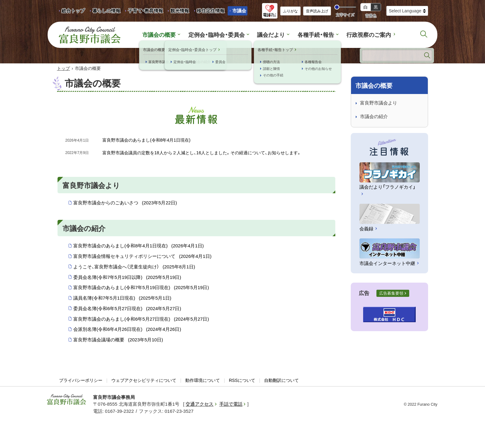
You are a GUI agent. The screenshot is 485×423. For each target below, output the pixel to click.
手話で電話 (230, 404)
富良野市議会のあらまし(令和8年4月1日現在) (138, 246)
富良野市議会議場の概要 (118, 340)
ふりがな (290, 11)
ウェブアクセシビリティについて (143, 380)
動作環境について (202, 380)
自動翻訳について (281, 380)
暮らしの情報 (106, 10)
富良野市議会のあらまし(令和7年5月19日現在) (141, 288)
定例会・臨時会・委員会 (218, 35)
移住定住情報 (208, 11)
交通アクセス (199, 404)
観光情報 (177, 11)
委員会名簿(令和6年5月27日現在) (127, 309)
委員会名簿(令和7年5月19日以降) (127, 278)
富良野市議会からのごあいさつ (125, 203)
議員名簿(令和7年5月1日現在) (122, 298)
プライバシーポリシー (80, 380)
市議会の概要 (164, 35)
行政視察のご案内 (364, 35)
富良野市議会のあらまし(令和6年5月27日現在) (141, 319)
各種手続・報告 (313, 35)
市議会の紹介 (374, 117)
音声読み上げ (317, 11)
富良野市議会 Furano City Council (89, 35)
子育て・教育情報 (145, 10)
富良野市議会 (66, 399)
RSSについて (242, 380)
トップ (63, 68)
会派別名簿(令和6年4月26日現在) (127, 330)
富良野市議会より (378, 103)
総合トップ (73, 10)
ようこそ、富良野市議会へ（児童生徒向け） (134, 267)
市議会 (239, 10)
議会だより (271, 35)
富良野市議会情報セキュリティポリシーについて (142, 257)
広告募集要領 (391, 293)
